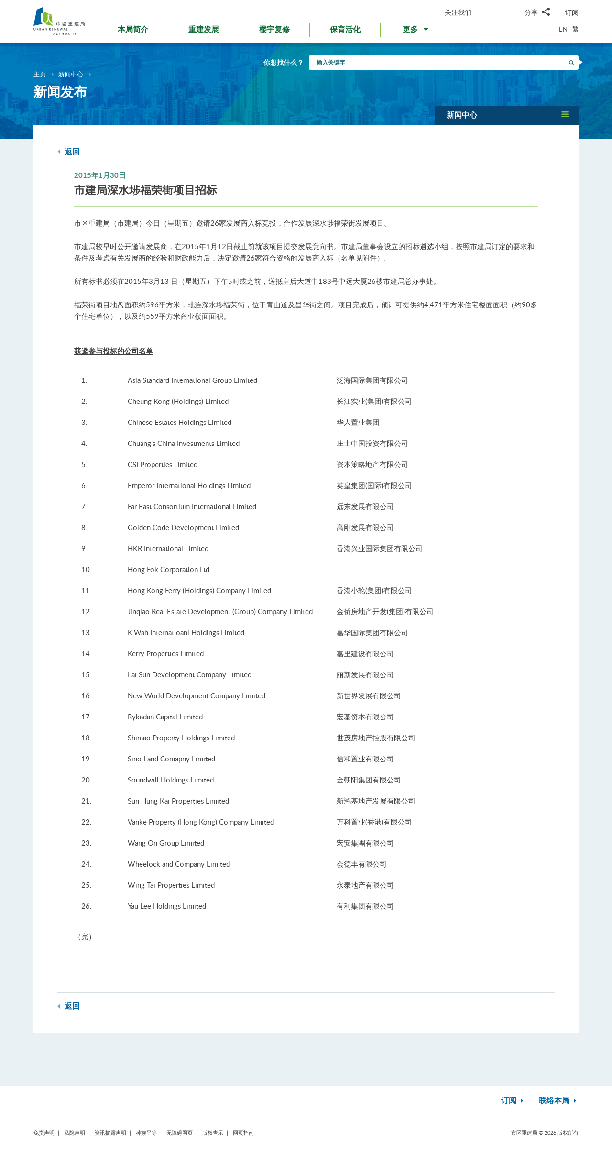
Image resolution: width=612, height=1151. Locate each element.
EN (563, 29)
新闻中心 (70, 74)
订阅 (572, 12)
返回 (68, 152)
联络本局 (559, 1101)
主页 (39, 74)
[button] (416, 31)
